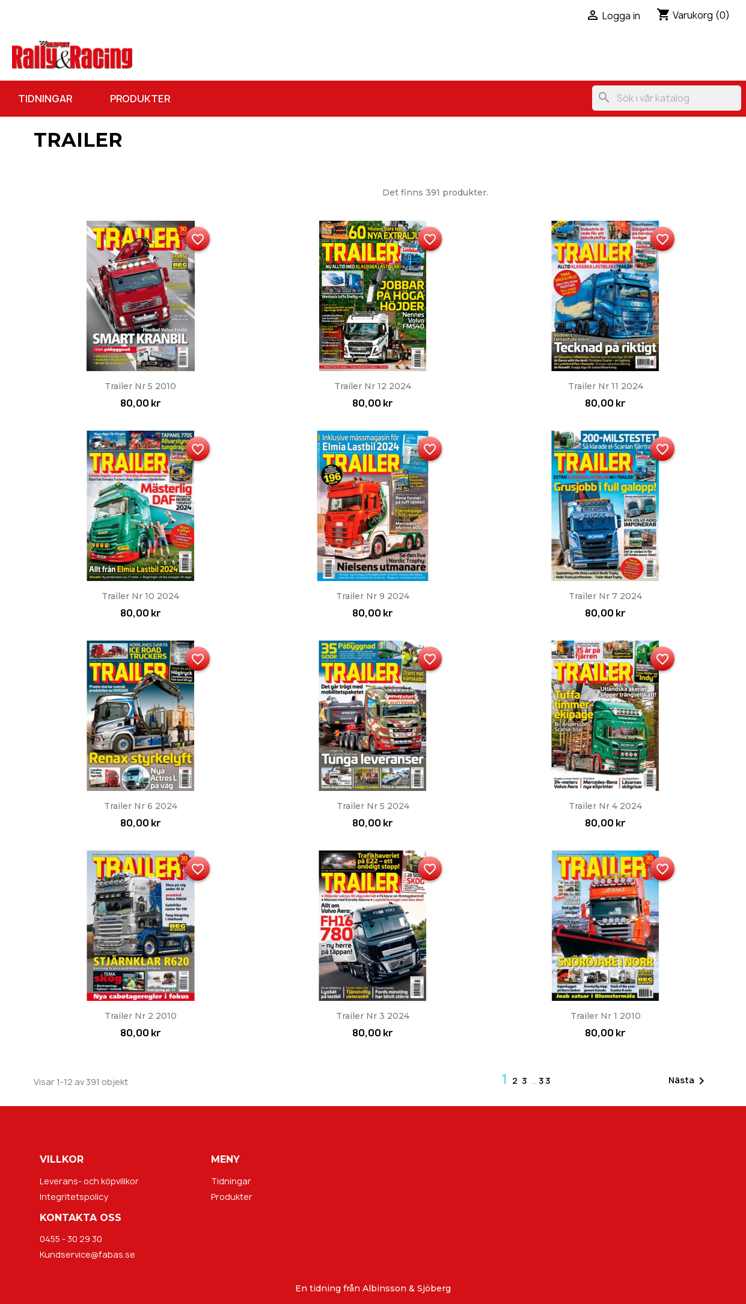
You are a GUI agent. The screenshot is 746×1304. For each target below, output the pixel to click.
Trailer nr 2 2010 (141, 1015)
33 (545, 1080)
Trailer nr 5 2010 (140, 386)
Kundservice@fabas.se (87, 1254)
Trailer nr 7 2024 (605, 596)
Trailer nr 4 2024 (605, 806)
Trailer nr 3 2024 (372, 1015)
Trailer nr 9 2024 (372, 596)
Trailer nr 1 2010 (605, 1015)
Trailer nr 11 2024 (605, 386)
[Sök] (666, 98)
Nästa (688, 1081)
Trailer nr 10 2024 (140, 596)
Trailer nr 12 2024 (372, 386)
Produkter (140, 98)
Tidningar (45, 98)
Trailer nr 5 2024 (373, 806)
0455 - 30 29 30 (71, 1238)
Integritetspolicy (74, 1196)
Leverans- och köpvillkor (89, 1181)
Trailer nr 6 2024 (140, 806)
